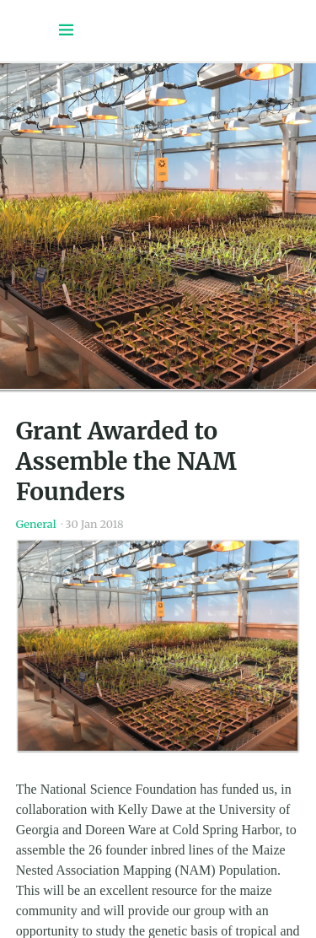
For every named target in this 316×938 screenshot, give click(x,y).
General (36, 524)
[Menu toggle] (66, 30)
